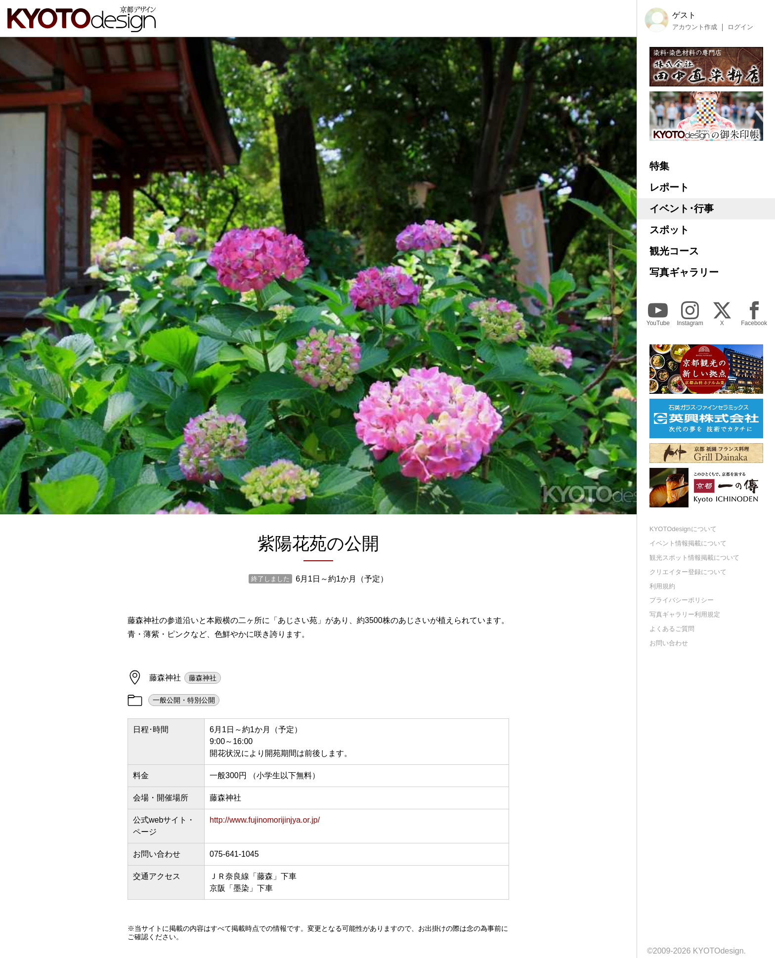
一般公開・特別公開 (184, 700)
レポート (669, 187)
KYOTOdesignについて (683, 529)
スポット (669, 229)
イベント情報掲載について (688, 543)
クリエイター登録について (688, 572)
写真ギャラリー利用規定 (684, 614)
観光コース (674, 251)
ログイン (740, 27)
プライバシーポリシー (681, 600)
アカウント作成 (694, 27)
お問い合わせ (668, 643)
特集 (659, 166)
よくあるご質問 (671, 628)
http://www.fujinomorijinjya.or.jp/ (265, 820)
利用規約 (662, 586)
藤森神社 (202, 678)
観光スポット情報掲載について (694, 557)
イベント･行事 (681, 208)
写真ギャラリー (684, 272)
